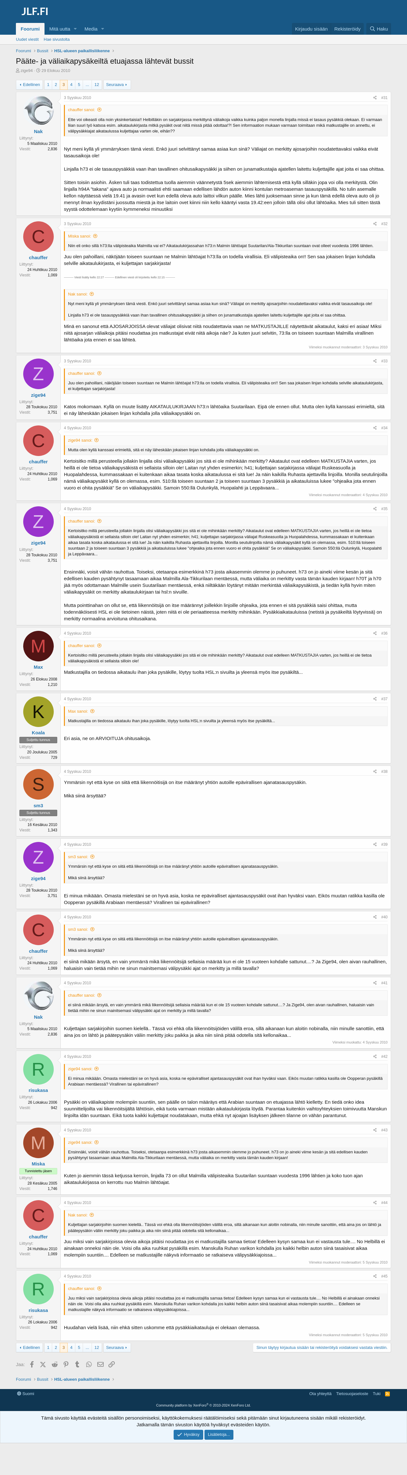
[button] (75, 29)
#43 (384, 1130)
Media (91, 29)
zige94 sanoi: (80, 440)
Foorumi (30, 29)
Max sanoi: (78, 711)
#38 (384, 771)
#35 (384, 509)
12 (96, 84)
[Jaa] (375, 98)
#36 (384, 633)
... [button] (87, 84)
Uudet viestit (27, 39)
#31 (384, 98)
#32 (384, 224)
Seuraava (115, 84)
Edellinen (31, 84)
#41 (384, 983)
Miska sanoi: (79, 236)
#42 (384, 1056)
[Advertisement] (203, 1403)
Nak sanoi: (77, 294)
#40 (384, 917)
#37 (384, 699)
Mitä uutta (59, 29)
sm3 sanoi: (78, 856)
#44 (384, 1203)
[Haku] (378, 29)
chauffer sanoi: (81, 109)
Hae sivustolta (57, 39)
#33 (384, 361)
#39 (384, 844)
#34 (384, 428)
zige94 (27, 70)
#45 (384, 1276)
